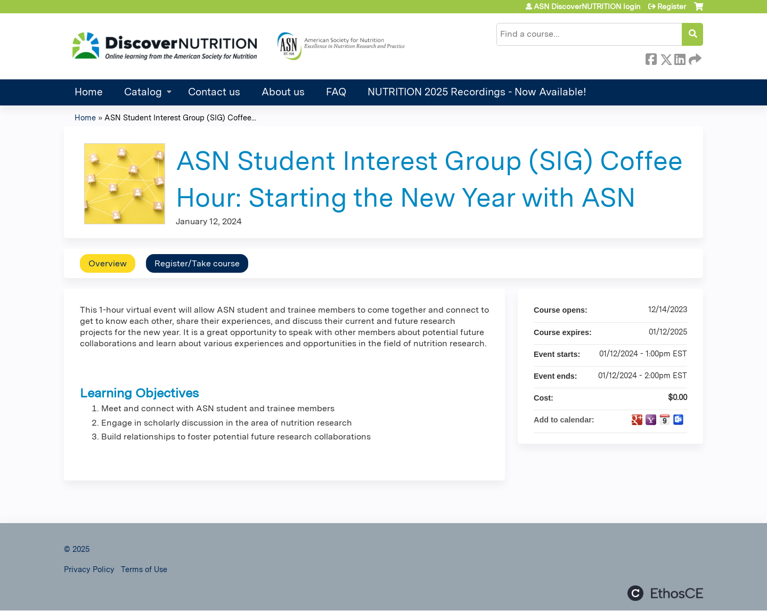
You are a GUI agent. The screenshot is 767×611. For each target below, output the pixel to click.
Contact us (214, 92)
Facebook (651, 57)
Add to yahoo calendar (651, 419)
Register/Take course (197, 263)
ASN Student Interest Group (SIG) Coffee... (180, 117)
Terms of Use (144, 569)
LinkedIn (679, 57)
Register (671, 6)
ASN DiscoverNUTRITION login (587, 6)
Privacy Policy (89, 569)
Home (89, 92)
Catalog (143, 92)
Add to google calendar (637, 419)
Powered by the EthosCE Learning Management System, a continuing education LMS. (665, 593)
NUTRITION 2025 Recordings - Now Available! (477, 92)
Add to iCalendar (664, 419)
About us (283, 92)
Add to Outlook (678, 419)
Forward (694, 57)
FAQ (336, 92)
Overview (107, 263)
